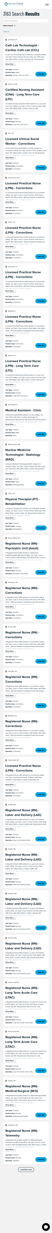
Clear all (6, 31)
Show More (9, 64)
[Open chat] (46, 1227)
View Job (41, 74)
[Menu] (46, 4)
